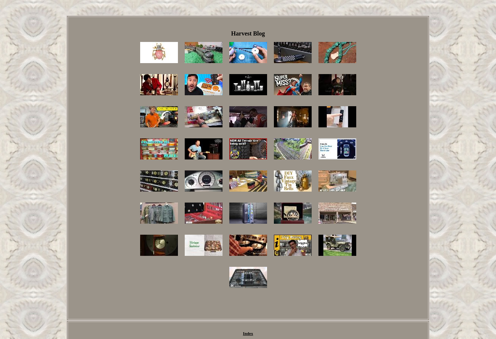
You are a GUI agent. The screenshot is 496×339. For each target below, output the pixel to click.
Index (248, 333)
